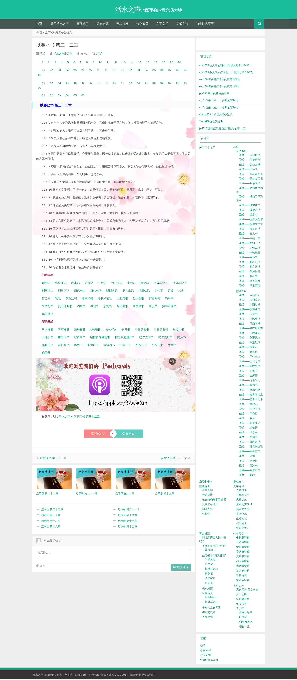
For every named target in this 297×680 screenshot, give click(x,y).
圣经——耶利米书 (249, 442)
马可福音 (63, 330)
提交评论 (180, 568)
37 (169, 70)
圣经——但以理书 (249, 319)
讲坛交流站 (208, 612)
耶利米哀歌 (105, 299)
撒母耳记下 (180, 283)
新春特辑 (241, 576)
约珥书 (169, 299)
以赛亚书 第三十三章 (174, 458)
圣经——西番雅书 (249, 452)
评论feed (205, 655)
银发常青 (241, 604)
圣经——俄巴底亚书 (251, 328)
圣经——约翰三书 (249, 243)
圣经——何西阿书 (249, 324)
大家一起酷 (245, 612)
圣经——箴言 (247, 418)
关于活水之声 (60, 24)
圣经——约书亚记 (249, 423)
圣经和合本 (206, 482)
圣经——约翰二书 (249, 248)
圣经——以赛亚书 (249, 310)
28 (98, 70)
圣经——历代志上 (249, 357)
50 (114, 83)
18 (163, 63)
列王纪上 (47, 291)
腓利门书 (47, 345)
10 (100, 63)
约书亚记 (116, 283)
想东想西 (207, 589)
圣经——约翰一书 (249, 238)
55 (154, 83)
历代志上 (79, 291)
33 (138, 70)
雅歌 (58, 299)
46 (83, 83)
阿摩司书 (47, 306)
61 (43, 96)
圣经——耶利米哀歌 (251, 447)
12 (116, 63)
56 (162, 83)
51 (122, 83)
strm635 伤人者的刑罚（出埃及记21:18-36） (225, 66)
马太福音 (47, 330)
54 (146, 83)
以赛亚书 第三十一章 (53, 458)
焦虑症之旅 (242, 509)
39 (185, 70)
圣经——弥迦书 (248, 385)
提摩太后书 (165, 338)
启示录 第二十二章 (52, 510)
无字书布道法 (210, 505)
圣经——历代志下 (249, 362)
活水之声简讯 (244, 505)
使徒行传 (111, 330)
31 (122, 70)
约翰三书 (157, 345)
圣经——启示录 (248, 169)
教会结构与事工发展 (214, 500)
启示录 (46, 353)
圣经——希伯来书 (249, 184)
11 (108, 63)
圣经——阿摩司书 (249, 470)
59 (185, 83)
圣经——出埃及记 (249, 333)
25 (75, 70)
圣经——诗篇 (247, 456)
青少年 (240, 609)
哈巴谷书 (122, 306)
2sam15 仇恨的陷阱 (211, 122)
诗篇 (171, 291)
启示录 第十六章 (50, 527)
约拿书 (81, 306)
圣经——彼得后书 (249, 210)
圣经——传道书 (248, 314)
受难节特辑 (242, 547)
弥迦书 (94, 306)
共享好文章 (242, 495)
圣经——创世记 (248, 347)
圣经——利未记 (248, 352)
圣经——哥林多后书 (251, 179)
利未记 (76, 283)
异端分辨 (207, 495)
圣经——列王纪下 (249, 343)
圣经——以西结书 (249, 305)
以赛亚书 (71, 299)
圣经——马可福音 (249, 281)
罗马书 (126, 330)
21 (43, 70)
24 (67, 70)
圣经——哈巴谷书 (249, 366)
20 (179, 63)
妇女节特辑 (242, 561)
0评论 (99, 54)
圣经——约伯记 (248, 428)
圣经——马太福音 (249, 286)
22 (51, 70)
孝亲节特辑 (242, 566)
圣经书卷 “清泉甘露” (214, 556)
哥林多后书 (161, 330)
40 (39, 75)
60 (39, 88)
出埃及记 (60, 283)
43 (59, 83)
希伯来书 (63, 345)
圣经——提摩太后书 (251, 224)
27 (90, 70)
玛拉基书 (47, 314)
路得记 (145, 283)
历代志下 (96, 291)
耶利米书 (87, 299)
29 (106, 70)
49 (106, 83)
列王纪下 (63, 291)
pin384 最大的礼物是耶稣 (214, 94)
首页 (39, 24)
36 (162, 70)
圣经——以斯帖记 (249, 295)
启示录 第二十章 (50, 515)
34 (146, 70)
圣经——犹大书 (248, 234)
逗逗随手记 (242, 528)
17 (155, 63)
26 (83, 70)
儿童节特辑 (242, 542)
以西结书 (122, 299)
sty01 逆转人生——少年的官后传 (218, 101)
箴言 (181, 291)
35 (154, 70)
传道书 (46, 299)
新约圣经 (241, 151)
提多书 (181, 338)
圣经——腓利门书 (249, 262)
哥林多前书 (142, 330)
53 (138, 83)
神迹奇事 (207, 509)
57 (169, 83)
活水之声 (64, 417)
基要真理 (207, 490)
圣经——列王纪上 (249, 338)
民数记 (89, 283)
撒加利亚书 (169, 306)
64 (67, 96)
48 (98, 83)
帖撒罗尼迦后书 (125, 338)
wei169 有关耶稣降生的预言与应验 (219, 80)
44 (67, 83)
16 (147, 63)
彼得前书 (93, 345)
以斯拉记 (112, 291)
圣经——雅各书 (248, 276)
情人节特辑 (242, 571)
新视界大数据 (147, 675)
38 (177, 70)
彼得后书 (109, 345)
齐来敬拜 (207, 617)
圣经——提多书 (248, 215)
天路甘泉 (241, 500)
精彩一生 (244, 627)
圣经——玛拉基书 (249, 409)
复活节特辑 (242, 557)
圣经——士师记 (248, 376)
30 (114, 70)
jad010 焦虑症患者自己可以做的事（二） (223, 129)
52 (130, 83)
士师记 (131, 283)
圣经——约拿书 (248, 433)
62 (51, 96)
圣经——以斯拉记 (249, 300)
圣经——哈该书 (248, 371)
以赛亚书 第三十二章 (57, 45)
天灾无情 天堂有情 (247, 590)
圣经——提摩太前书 (251, 220)
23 (59, 70)
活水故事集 (242, 599)
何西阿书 (154, 299)
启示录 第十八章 (50, 521)
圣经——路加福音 (249, 272)
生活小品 (241, 514)
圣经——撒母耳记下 (251, 399)
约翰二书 (141, 345)
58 (177, 83)
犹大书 (172, 345)
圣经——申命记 (248, 414)
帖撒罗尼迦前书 (100, 338)
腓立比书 (63, 338)
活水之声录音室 (63, 54)
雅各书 (78, 345)
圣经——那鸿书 (248, 466)
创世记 (46, 283)
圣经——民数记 (248, 404)
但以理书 (138, 299)
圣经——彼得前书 (249, 205)
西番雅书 (138, 306)
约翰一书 (125, 345)
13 (124, 63)
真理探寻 (83, 24)
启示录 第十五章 (127, 527)
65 (75, 96)
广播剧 (243, 617)
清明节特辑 (242, 580)
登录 (203, 646)
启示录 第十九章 (127, 515)
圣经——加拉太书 (249, 165)
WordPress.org (209, 660)
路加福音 (79, 330)
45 (75, 83)
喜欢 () (98, 434)
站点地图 (80, 675)
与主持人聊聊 (205, 24)
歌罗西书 (79, 338)
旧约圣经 (241, 292)
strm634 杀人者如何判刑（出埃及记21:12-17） (227, 73)
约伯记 (159, 291)
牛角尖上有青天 (211, 608)
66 (83, 96)
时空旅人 (207, 594)
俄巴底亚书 (65, 306)
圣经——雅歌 (247, 475)
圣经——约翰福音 (249, 253)
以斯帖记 (144, 291)
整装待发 (122, 24)
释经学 (206, 514)
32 (130, 70)
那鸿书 (107, 306)
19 (171, 63)
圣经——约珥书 (248, 437)
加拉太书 (178, 330)
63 (59, 96)
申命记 (102, 283)
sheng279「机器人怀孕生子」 (217, 115)
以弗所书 (47, 338)
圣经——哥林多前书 (251, 174)
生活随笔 (241, 519)
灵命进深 (102, 24)
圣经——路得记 (248, 461)
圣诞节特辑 (242, 552)
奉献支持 (182, 24)
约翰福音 (95, 330)
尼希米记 (128, 291)
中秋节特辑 (242, 538)
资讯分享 (241, 523)
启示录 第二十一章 (129, 510)
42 (51, 83)
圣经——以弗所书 (249, 155)
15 (139, 63)
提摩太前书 (146, 338)
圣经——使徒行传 (249, 160)
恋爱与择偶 (245, 622)
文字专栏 (162, 24)
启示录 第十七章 (127, 521)
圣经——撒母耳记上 (251, 395)
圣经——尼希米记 (249, 381)
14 (132, 63)
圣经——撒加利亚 (249, 390)
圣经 (42, 54)
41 (43, 83)
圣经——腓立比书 (249, 267)
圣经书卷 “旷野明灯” (214, 546)
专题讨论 (241, 490)
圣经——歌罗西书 (249, 229)
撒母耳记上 (161, 283)
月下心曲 (241, 594)
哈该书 (153, 306)
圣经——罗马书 (248, 257)
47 (90, 83)
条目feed (205, 651)
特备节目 (142, 24)
